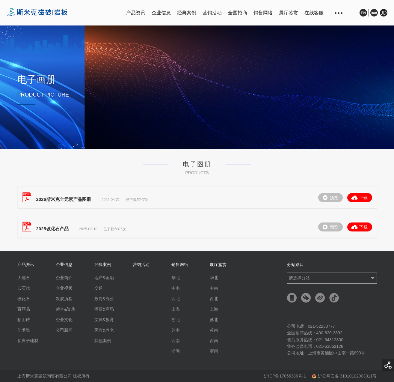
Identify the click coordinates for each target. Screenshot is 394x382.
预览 (334, 197)
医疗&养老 (104, 330)
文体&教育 (104, 319)
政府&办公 (104, 298)
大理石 (23, 277)
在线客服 (314, 12)
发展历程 (64, 298)
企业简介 (64, 277)
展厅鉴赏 (288, 12)
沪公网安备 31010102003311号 (344, 376)
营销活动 (212, 12)
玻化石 (23, 298)
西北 (175, 298)
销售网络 (263, 12)
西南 (175, 340)
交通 (98, 288)
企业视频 (64, 288)
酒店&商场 (104, 309)
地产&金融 (104, 277)
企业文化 (64, 319)
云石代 (23, 288)
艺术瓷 (23, 330)
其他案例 (102, 340)
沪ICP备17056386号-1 (285, 376)
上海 (175, 309)
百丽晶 (23, 309)
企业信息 (161, 12)
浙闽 (175, 351)
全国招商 (237, 12)
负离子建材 (27, 340)
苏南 (175, 330)
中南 (175, 288)
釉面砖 (23, 319)
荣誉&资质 (65, 309)
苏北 (175, 319)
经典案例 (186, 12)
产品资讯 (135, 12)
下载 (363, 197)
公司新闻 (64, 330)
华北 (175, 277)
